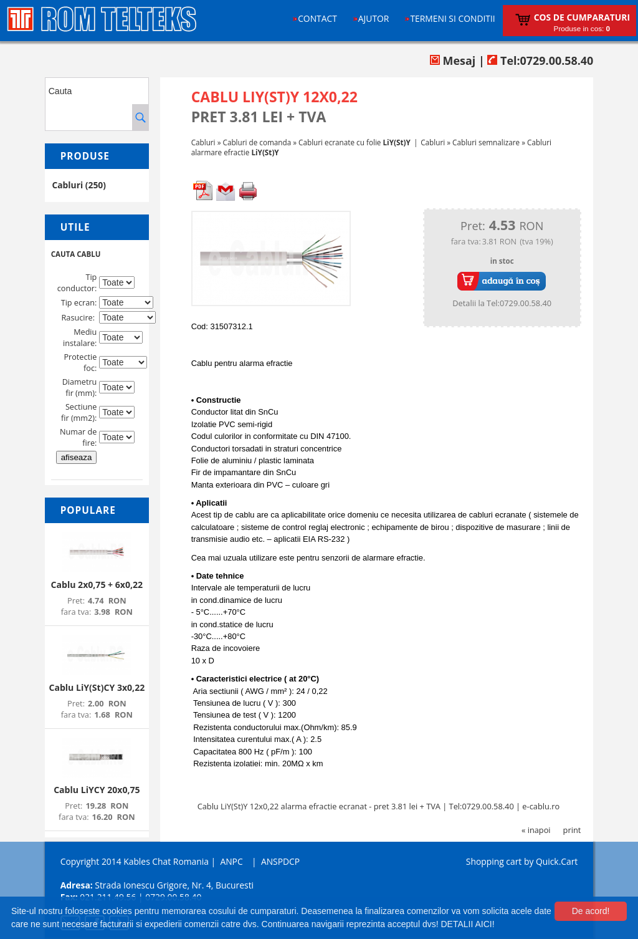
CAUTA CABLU (76, 254)
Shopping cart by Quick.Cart (522, 861)
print (572, 829)
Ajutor (373, 18)
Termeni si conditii (452, 18)
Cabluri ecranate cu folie (354, 142)
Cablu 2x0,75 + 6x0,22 (97, 584)
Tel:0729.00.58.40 (540, 60)
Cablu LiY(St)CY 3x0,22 (97, 687)
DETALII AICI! (467, 924)
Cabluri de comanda (257, 142)
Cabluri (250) (79, 185)
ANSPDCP (280, 861)
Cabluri (203, 142)
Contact (317, 18)
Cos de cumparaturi (582, 17)
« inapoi (536, 829)
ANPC (231, 861)
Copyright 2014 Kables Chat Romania (134, 861)
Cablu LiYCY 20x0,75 (97, 790)
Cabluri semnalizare (486, 142)
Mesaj (452, 60)
